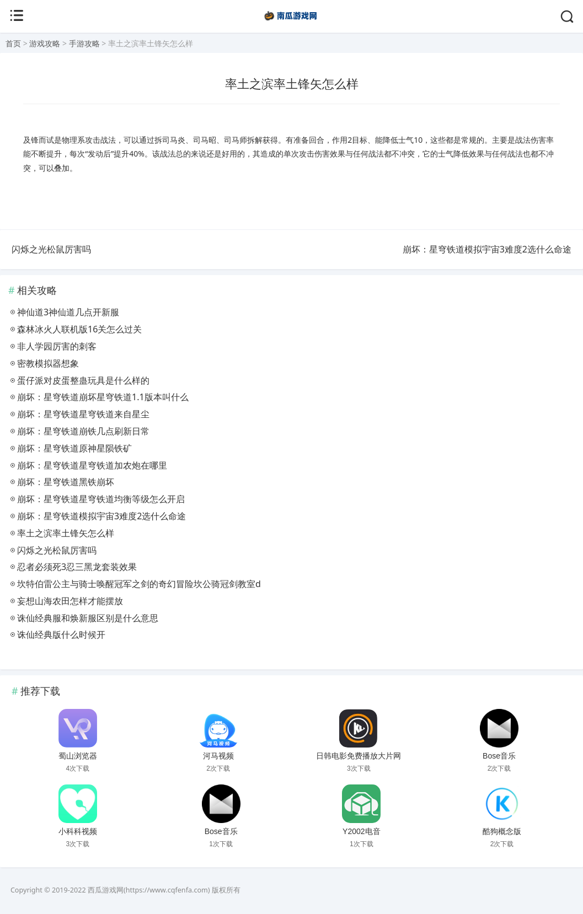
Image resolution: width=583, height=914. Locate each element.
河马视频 (218, 755)
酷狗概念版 (502, 831)
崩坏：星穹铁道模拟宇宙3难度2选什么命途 (487, 249)
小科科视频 (77, 831)
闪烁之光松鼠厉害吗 (51, 249)
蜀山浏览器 (77, 755)
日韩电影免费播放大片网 (358, 755)
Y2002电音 (361, 831)
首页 (13, 43)
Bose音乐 (499, 755)
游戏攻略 (44, 43)
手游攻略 (84, 43)
